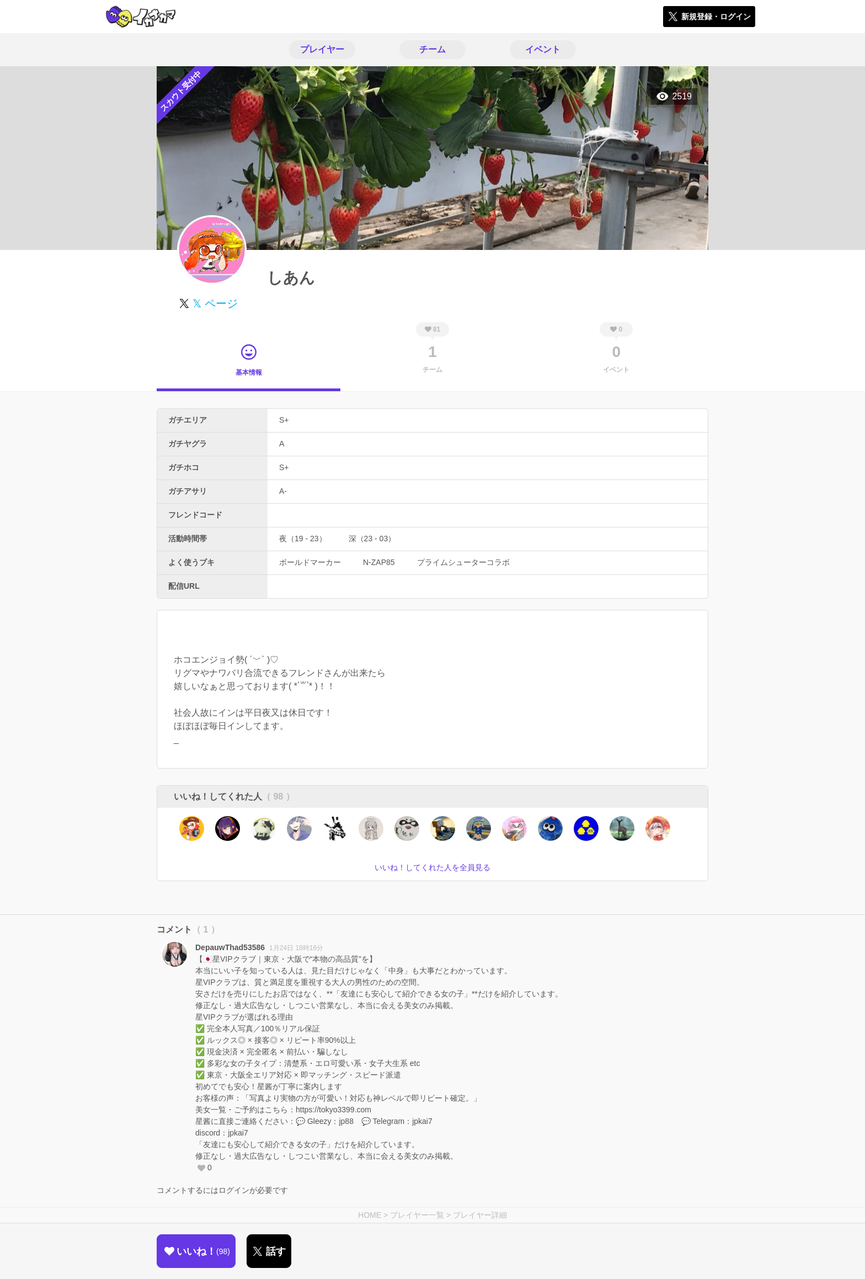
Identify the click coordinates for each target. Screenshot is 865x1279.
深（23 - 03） (372, 538)
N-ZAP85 (379, 562)
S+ (284, 419)
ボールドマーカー (310, 562)
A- (283, 491)
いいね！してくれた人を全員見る (432, 867)
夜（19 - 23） (303, 538)
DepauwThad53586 (230, 947)
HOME (369, 1215)
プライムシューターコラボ (463, 562)
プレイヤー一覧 (417, 1215)
